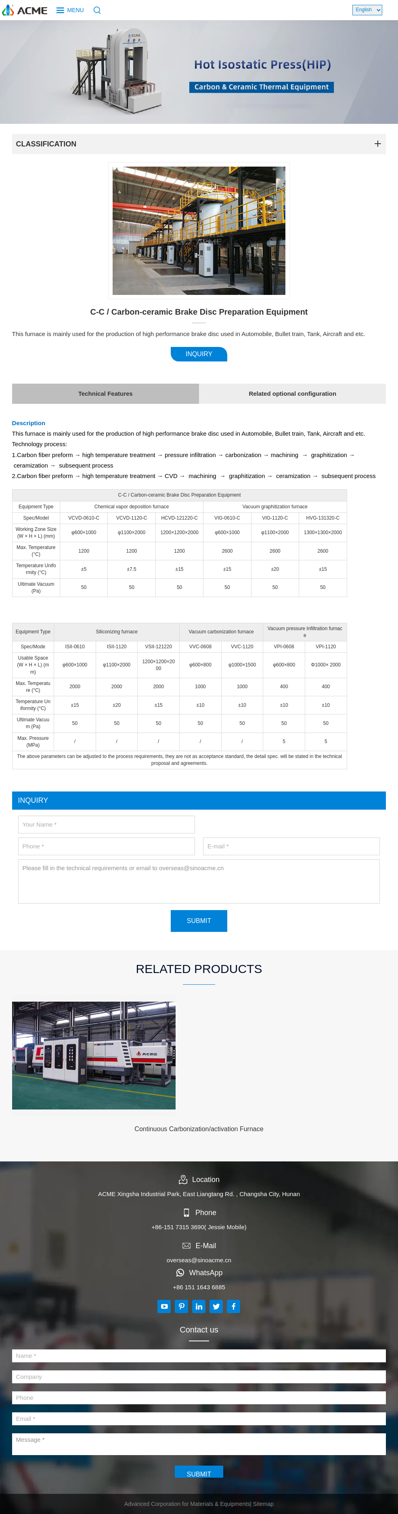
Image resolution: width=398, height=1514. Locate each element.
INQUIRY (199, 354)
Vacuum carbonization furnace (221, 632)
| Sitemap (262, 1504)
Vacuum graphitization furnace (275, 507)
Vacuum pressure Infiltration (298, 628)
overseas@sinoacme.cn (199, 1260)
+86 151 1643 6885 (199, 1287)
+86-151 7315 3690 (177, 1227)
